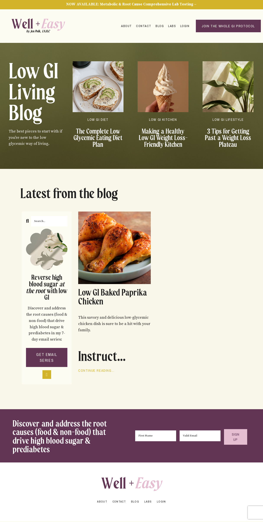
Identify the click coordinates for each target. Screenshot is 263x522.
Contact (143, 26)
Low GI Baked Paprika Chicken (106, 298)
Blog (159, 26)
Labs (171, 26)
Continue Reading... (96, 372)
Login (184, 26)
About (125, 26)
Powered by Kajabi (131, 511)
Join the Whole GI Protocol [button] (228, 26)
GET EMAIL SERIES (46, 358)
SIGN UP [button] (235, 438)
